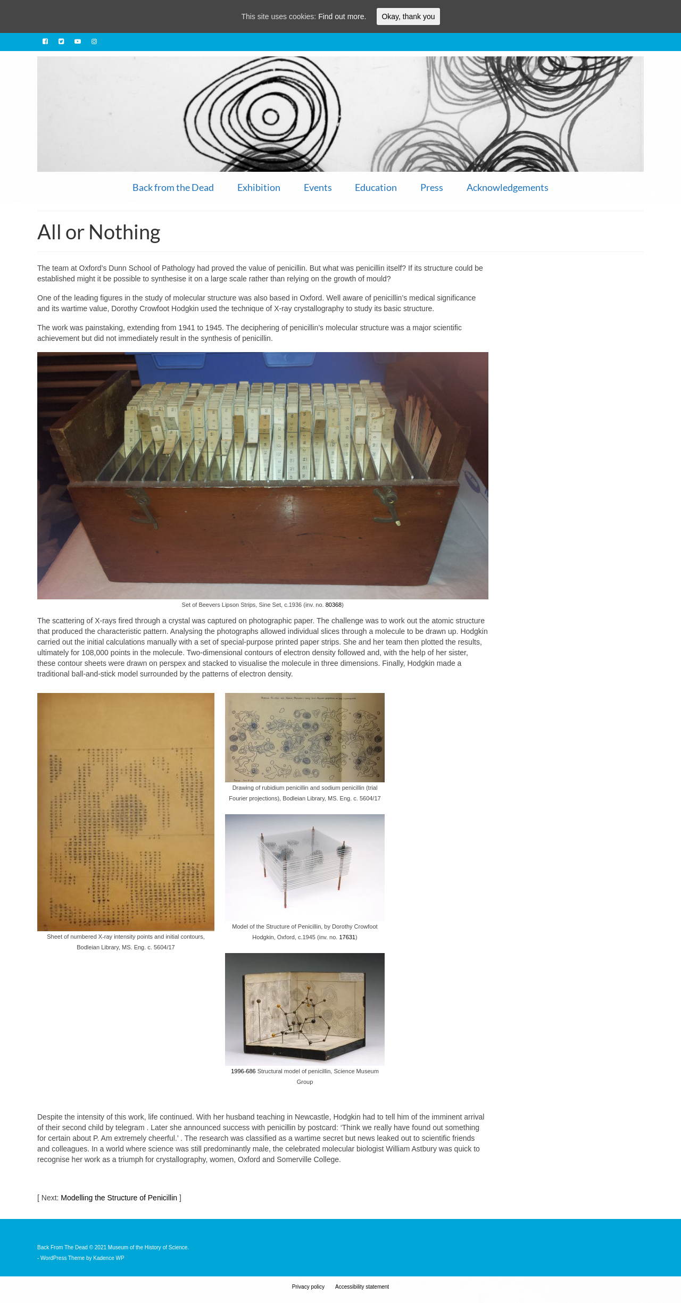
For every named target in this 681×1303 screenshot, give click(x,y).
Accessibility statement (362, 1287)
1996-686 (243, 1071)
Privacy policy (308, 1287)
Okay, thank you (408, 16)
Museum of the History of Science (148, 1247)
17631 (347, 937)
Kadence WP (108, 1258)
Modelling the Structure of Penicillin (119, 1197)
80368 (334, 605)
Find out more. (342, 16)
